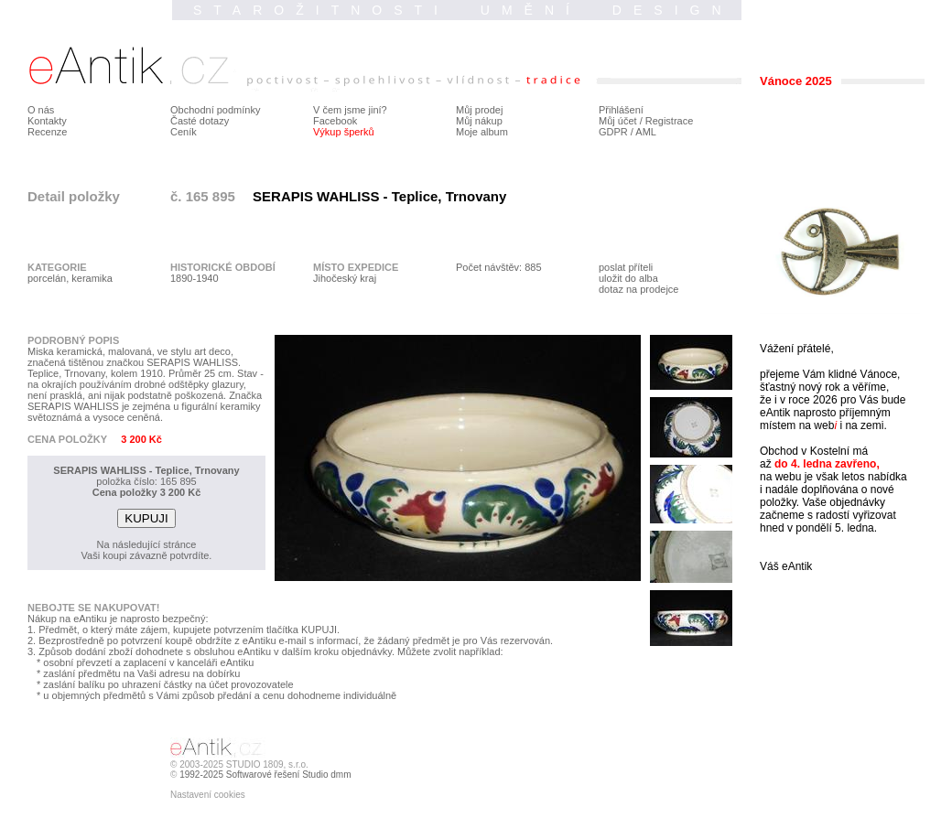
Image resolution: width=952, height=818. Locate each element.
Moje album (482, 131)
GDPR (613, 131)
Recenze (47, 131)
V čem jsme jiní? (350, 109)
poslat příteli (626, 267)
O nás (40, 109)
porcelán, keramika (70, 278)
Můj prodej (479, 109)
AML (645, 131)
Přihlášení (621, 109)
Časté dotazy (199, 120)
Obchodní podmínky (215, 109)
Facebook (335, 120)
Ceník (183, 131)
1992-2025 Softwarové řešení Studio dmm (265, 775)
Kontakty (47, 120)
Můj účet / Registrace (646, 120)
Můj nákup (479, 120)
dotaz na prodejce (638, 289)
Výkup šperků (343, 131)
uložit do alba (628, 278)
